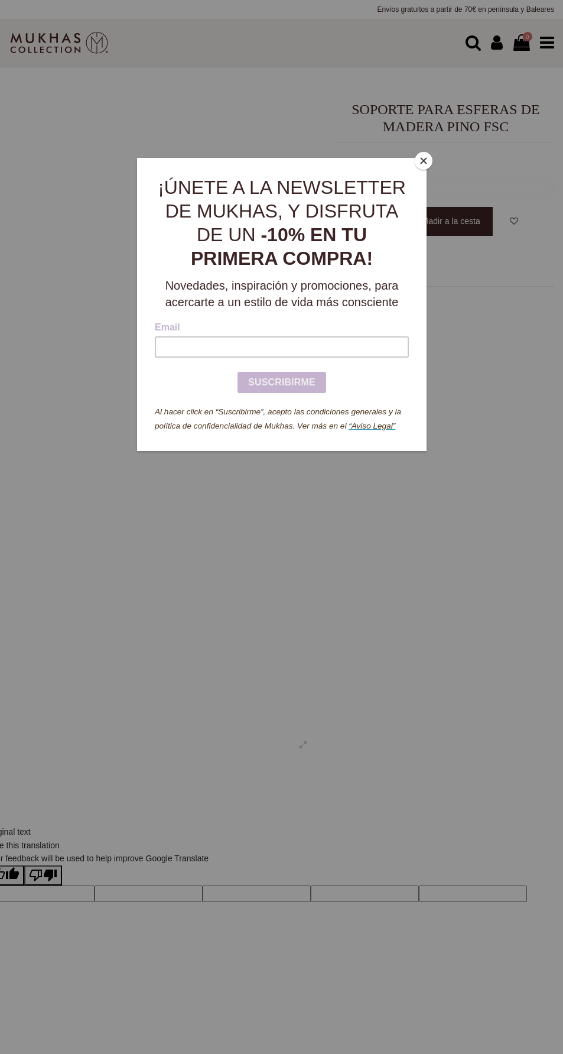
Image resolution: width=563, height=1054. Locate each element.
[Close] (423, 161)
